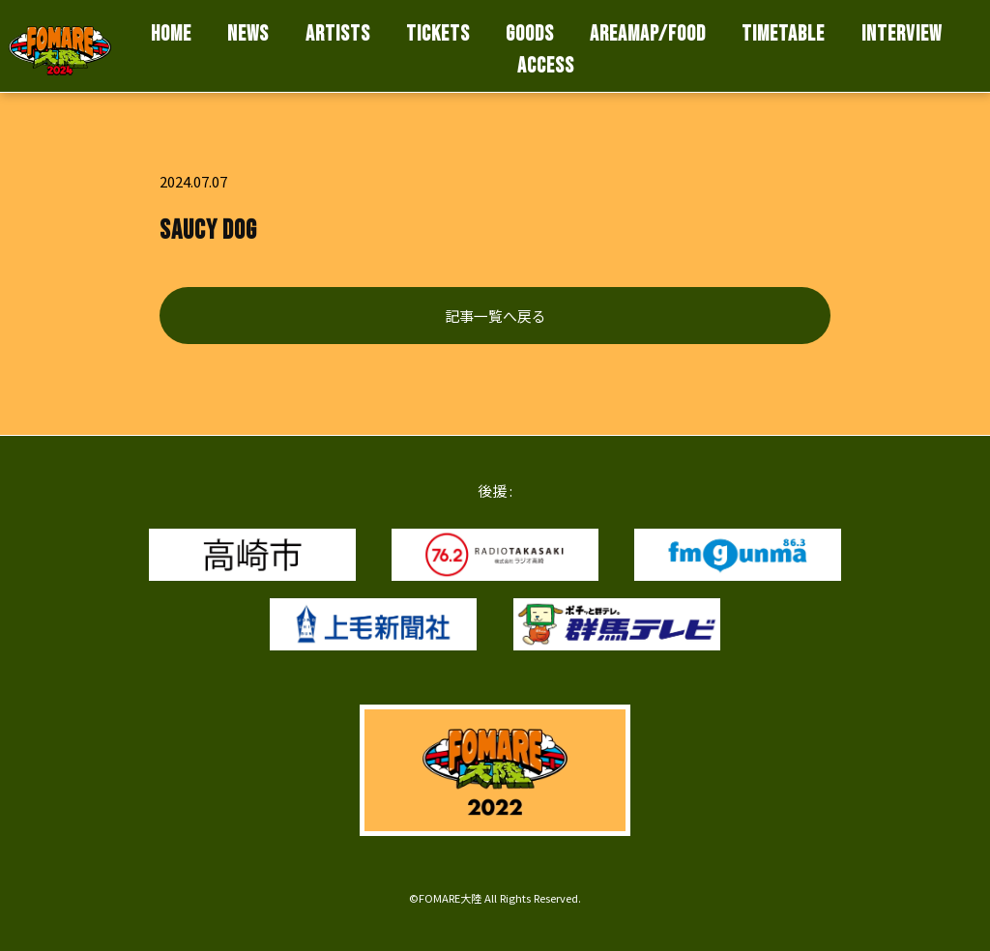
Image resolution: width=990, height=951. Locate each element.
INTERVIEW (901, 34)
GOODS (530, 34)
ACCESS (545, 66)
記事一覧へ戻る (495, 315)
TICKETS (438, 34)
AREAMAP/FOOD (648, 34)
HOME (171, 34)
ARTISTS (338, 34)
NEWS (248, 34)
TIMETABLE (783, 34)
